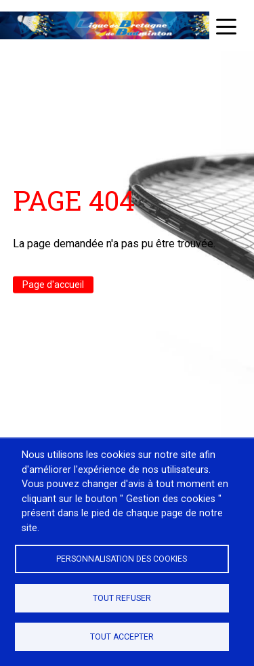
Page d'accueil (53, 284)
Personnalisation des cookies (121, 559)
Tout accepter (122, 637)
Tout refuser (122, 598)
